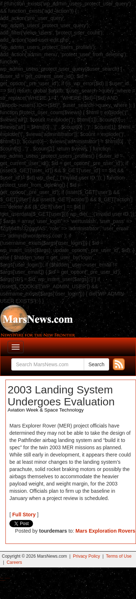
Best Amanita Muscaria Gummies (2, 580)
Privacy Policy (86, 556)
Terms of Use (119, 556)
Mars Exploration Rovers (105, 531)
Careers (14, 562)
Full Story (24, 514)
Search (96, 364)
